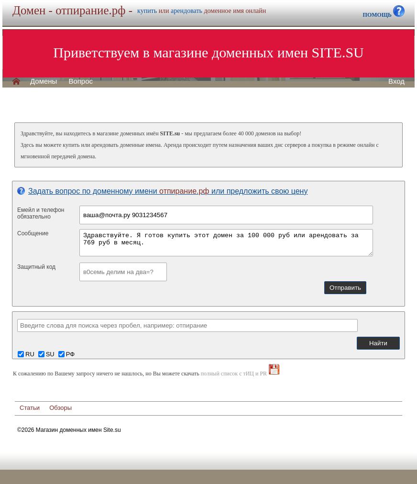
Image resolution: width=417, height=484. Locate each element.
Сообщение (32, 233)
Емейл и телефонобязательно (41, 213)
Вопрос (80, 81)
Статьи (30, 407)
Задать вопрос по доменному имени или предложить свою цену (162, 191)
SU (50, 354)
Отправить (345, 287)
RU (29, 354)
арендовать (186, 10)
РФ (70, 354)
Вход (396, 81)
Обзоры (60, 407)
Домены (43, 81)
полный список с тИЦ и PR (234, 373)
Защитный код (36, 267)
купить (147, 10)
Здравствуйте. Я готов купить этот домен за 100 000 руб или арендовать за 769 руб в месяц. (226, 242)
